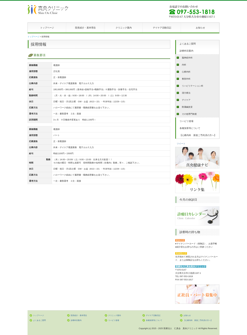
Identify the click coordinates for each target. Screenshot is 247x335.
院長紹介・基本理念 (85, 27)
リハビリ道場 (186, 121)
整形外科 (186, 79)
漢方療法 (186, 93)
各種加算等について (190, 128)
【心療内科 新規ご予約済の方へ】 (198, 135)
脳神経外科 (187, 57)
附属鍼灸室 (187, 107)
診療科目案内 (186, 50)
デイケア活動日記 (162, 27)
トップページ (47, 27)
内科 (184, 64)
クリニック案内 (124, 27)
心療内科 (186, 72)
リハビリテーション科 (192, 86)
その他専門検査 (189, 114)
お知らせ (200, 27)
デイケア (186, 100)
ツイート (181, 143)
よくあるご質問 (188, 43)
